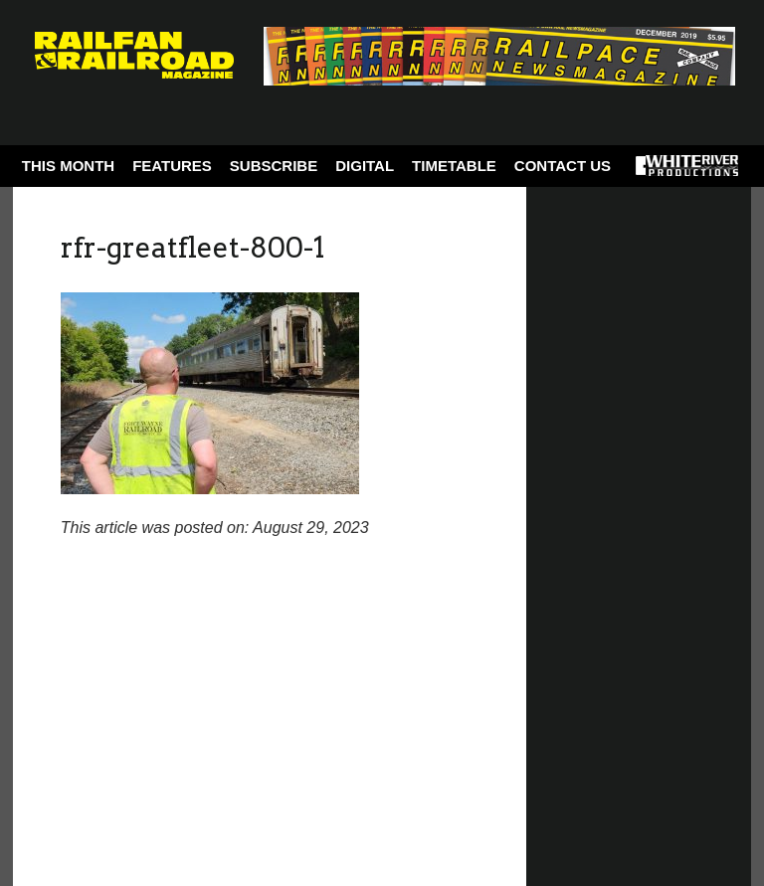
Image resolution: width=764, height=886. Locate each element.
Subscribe (273, 165)
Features (172, 165)
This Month (68, 165)
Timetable (454, 165)
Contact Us (562, 165)
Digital (364, 165)
